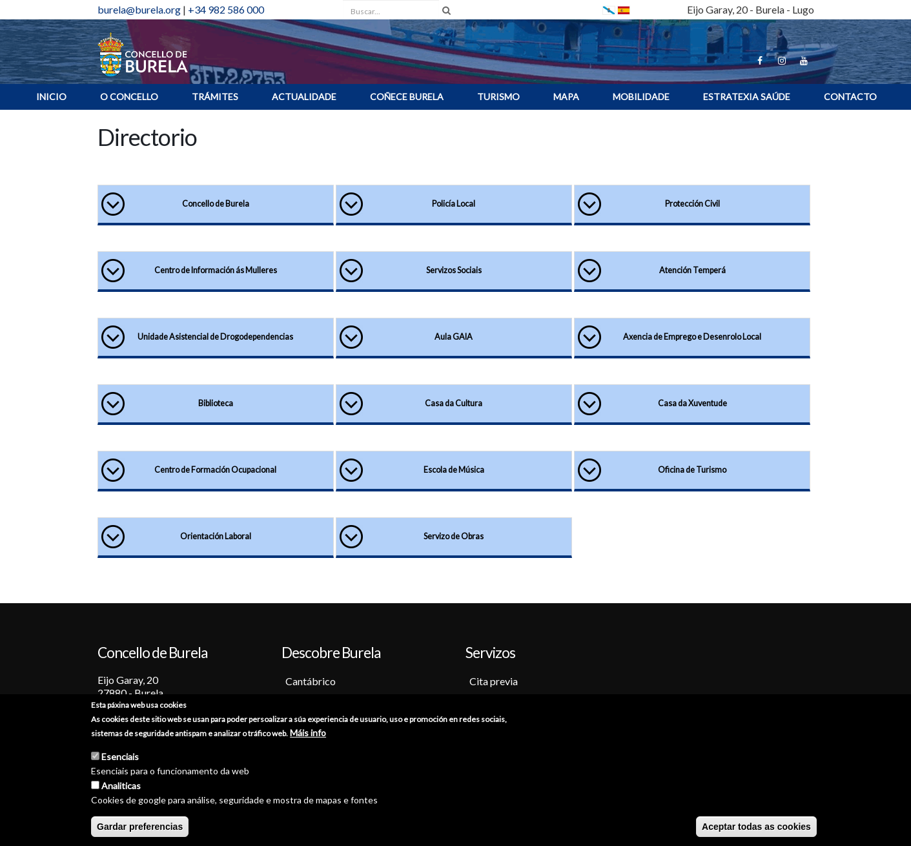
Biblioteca (215, 403)
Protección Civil (692, 204)
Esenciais (120, 758)
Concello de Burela (215, 204)
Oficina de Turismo (692, 470)
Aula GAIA (454, 337)
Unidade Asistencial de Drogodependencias (215, 337)
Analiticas (121, 787)
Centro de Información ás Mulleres (215, 270)
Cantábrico (310, 681)
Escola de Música (454, 470)
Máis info (308, 734)
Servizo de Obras (454, 536)
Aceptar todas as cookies (756, 828)
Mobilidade (641, 96)
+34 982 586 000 (226, 9)
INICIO (51, 96)
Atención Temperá (692, 270)
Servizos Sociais (454, 270)
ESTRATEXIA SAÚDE (746, 96)
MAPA (566, 96)
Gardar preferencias (140, 828)
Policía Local (453, 204)
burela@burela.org (139, 9)
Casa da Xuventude (692, 403)
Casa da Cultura (453, 403)
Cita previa (493, 681)
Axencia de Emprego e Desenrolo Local (692, 337)
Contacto (850, 96)
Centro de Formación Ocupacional (215, 470)
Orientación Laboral (215, 536)
